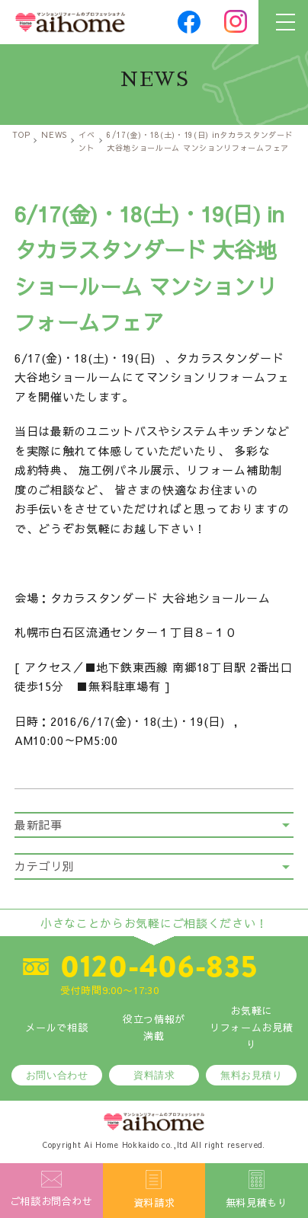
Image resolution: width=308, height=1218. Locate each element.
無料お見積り (251, 1075)
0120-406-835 (158, 966)
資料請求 (154, 1075)
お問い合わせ (57, 1075)
